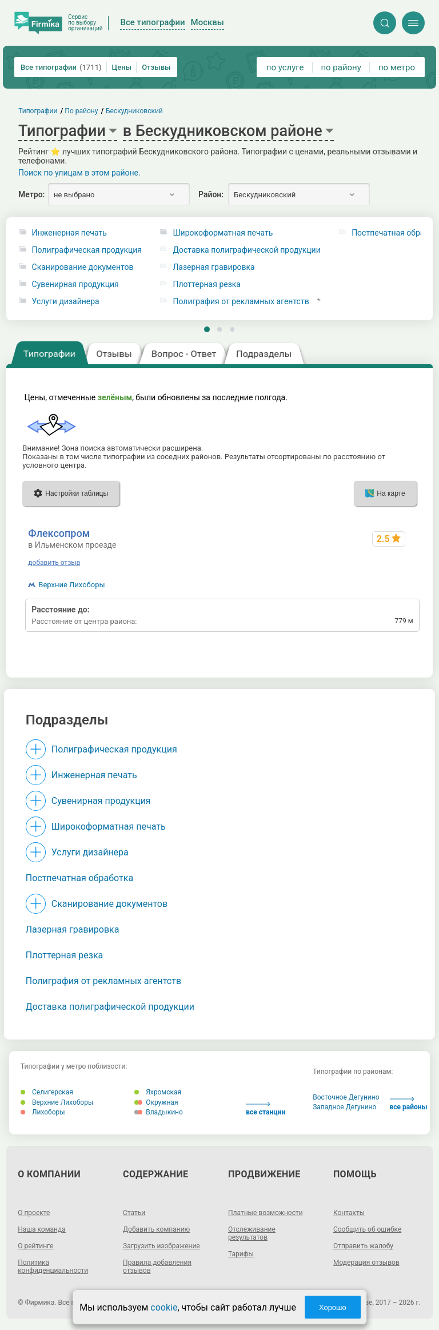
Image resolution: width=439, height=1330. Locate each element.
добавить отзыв (54, 563)
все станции (265, 1109)
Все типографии (61, 67)
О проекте (34, 1213)
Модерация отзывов (366, 1263)
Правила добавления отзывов (157, 1267)
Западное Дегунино (344, 1107)
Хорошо (332, 1307)
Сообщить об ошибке (367, 1229)
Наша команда (42, 1229)
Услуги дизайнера (65, 301)
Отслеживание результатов (252, 1233)
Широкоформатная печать (223, 233)
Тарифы (241, 1254)
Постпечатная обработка (79, 878)
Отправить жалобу (363, 1246)
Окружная (156, 1102)
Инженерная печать (69, 233)
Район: (211, 194)
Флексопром (59, 533)
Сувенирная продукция (75, 284)
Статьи (134, 1213)
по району (341, 67)
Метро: (31, 194)
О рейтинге (35, 1246)
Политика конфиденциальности (53, 1267)
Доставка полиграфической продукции (246, 250)
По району (81, 111)
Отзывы (156, 67)
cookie (163, 1307)
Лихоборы (43, 1112)
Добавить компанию (156, 1229)
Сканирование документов (83, 267)
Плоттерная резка (207, 284)
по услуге (285, 67)
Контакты (349, 1213)
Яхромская (157, 1092)
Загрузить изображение (161, 1246)
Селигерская (47, 1092)
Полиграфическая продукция (87, 250)
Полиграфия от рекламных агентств (241, 301)
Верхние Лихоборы (71, 584)
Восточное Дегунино (346, 1097)
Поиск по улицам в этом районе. (79, 172)
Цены (122, 67)
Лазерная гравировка (213, 267)
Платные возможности (265, 1213)
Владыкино (158, 1112)
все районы (409, 1104)
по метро (396, 67)
